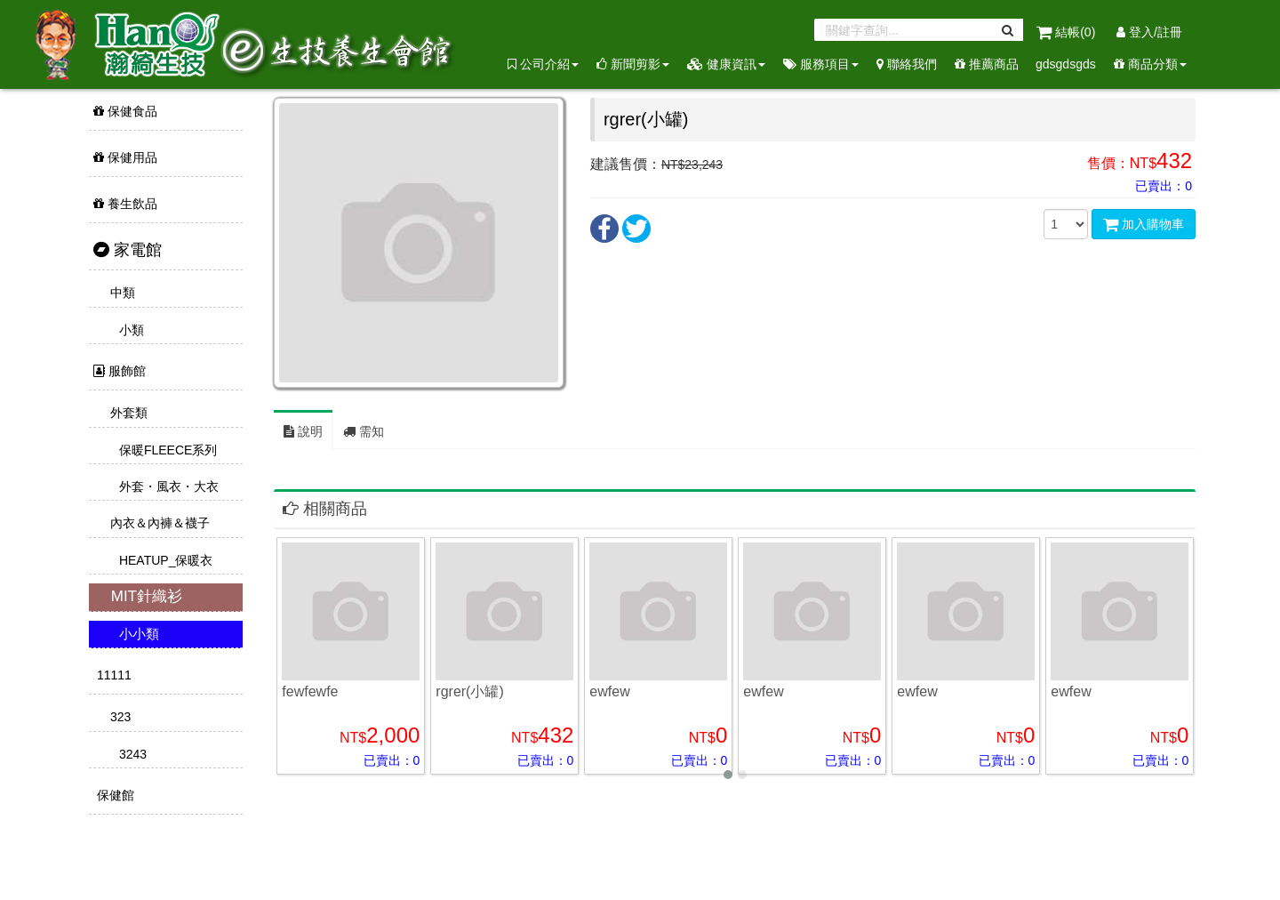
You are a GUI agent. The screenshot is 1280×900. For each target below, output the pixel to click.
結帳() (1067, 32)
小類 (130, 330)
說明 (303, 431)
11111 (112, 675)
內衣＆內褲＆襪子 (158, 523)
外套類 (127, 413)
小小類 (137, 633)
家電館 (127, 250)
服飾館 (119, 371)
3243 (131, 754)
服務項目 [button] (821, 64)
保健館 (113, 795)
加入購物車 (1143, 224)
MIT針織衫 (144, 596)
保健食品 (125, 111)
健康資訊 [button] (726, 64)
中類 (121, 292)
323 (119, 717)
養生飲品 (125, 204)
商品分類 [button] (1150, 64)
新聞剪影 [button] (632, 64)
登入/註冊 (1149, 32)
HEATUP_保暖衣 (164, 560)
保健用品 (125, 157)
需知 (363, 431)
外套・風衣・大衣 (167, 486)
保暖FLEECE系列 (166, 450)
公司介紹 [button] (543, 64)
